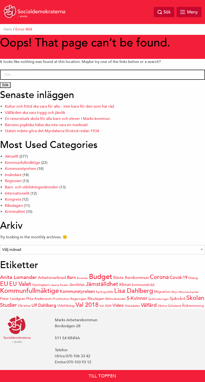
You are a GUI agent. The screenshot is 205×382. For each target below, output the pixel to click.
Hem (8, 29)
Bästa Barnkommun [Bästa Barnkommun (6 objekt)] (131, 277)
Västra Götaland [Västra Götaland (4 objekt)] (169, 306)
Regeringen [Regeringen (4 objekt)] (78, 299)
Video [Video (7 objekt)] (118, 305)
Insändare (13, 175)
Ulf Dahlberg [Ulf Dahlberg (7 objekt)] (43, 305)
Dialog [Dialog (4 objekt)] (193, 278)
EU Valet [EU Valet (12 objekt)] (20, 284)
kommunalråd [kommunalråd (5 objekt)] (143, 284)
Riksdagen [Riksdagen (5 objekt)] (95, 298)
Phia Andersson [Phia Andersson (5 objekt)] (39, 298)
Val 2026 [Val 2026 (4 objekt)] (105, 306)
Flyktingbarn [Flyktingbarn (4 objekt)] (41, 285)
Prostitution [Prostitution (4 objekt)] (61, 299)
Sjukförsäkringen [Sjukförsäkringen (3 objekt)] (158, 299)
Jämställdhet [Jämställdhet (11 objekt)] (102, 283)
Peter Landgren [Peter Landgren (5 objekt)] (12, 298)
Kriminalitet (15, 211)
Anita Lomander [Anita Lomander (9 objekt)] (18, 277)
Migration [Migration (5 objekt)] (162, 291)
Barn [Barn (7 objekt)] (71, 277)
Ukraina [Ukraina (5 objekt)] (24, 305)
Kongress (13, 199)
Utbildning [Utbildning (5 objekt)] (66, 305)
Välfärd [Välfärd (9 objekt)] (149, 305)
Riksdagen (14, 205)
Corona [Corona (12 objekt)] (159, 277)
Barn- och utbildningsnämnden (31, 187)
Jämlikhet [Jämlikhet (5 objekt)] (77, 284)
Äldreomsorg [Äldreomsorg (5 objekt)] (193, 305)
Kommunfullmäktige (22, 162)
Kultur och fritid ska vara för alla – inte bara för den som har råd (59, 106)
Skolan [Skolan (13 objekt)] (195, 298)
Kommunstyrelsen (20, 168)
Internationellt (17, 193)
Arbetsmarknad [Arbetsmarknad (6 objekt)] (52, 277)
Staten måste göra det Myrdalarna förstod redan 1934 (52, 131)
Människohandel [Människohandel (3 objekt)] (189, 292)
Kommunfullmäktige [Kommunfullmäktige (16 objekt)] (29, 291)
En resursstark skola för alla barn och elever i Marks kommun (57, 118)
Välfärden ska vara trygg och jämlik (35, 112)
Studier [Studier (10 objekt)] (8, 305)
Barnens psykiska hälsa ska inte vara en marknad (46, 125)
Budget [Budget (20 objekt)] (100, 276)
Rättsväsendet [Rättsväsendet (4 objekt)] (115, 299)
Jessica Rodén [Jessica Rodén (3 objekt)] (59, 285)
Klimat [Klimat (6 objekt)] (125, 284)
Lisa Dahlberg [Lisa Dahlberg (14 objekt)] (133, 291)
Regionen (13, 181)
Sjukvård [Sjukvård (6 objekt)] (177, 298)
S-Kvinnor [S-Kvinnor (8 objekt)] (137, 298)
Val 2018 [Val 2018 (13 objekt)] (87, 304)
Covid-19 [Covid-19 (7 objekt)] (178, 277)
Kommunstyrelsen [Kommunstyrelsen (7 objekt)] (77, 291)
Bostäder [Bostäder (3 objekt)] (82, 278)
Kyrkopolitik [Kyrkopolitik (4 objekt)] (104, 292)
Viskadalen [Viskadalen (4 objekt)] (132, 306)
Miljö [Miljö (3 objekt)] (174, 292)
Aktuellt (12, 156)
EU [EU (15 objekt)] (4, 284)
